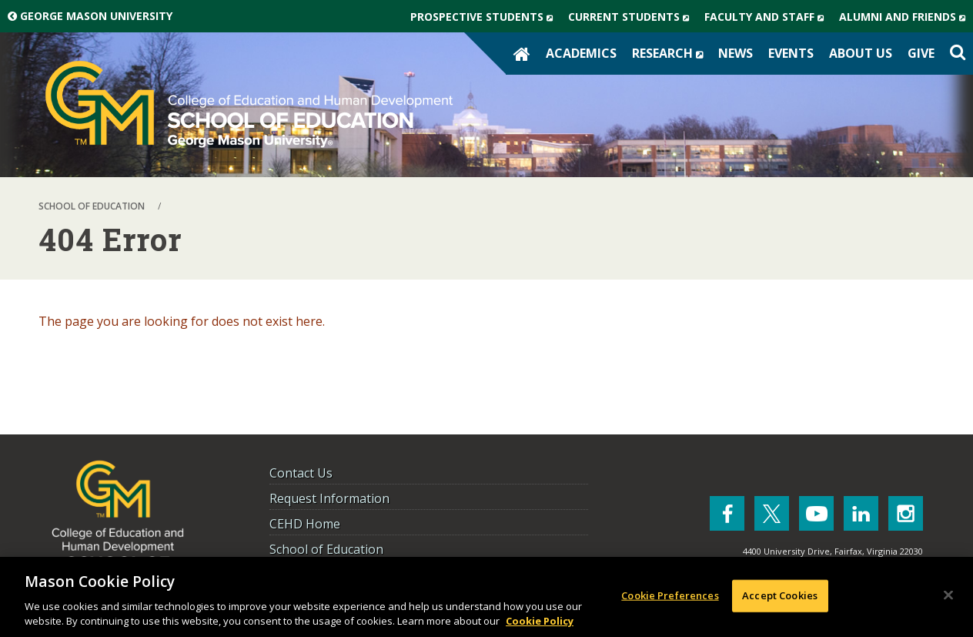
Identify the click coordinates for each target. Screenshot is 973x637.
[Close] (948, 595)
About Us (860, 53)
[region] (486, 597)
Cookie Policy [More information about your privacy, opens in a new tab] (539, 621)
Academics (581, 53)
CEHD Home (304, 523)
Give (921, 53)
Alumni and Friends (906, 17)
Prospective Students (485, 17)
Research (671, 53)
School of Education (326, 549)
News (735, 53)
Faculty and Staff (767, 17)
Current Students (632, 17)
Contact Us (301, 472)
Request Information (329, 498)
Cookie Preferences (669, 595)
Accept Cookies (780, 595)
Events (791, 53)
